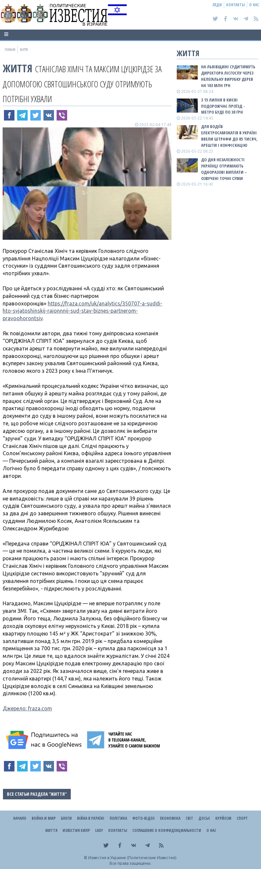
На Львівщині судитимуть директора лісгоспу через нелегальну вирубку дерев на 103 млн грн (228, 76)
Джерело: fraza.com (27, 708)
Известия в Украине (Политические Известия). (132, 858)
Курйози (223, 818)
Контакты (235, 5)
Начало (19, 818)
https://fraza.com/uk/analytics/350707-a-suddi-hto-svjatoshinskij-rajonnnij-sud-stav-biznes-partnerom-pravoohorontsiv (82, 311)
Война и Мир (44, 818)
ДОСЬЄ (204, 818)
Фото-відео (143, 818)
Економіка (170, 818)
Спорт (242, 818)
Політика (118, 818)
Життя (17, 68)
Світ (189, 818)
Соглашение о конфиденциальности (166, 830)
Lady (99, 830)
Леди (217, 5)
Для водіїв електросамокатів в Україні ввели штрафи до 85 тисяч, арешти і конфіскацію (229, 135)
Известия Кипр (76, 830)
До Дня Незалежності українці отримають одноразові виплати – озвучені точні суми (224, 169)
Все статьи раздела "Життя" (37, 794)
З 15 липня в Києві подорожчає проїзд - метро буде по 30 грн (223, 106)
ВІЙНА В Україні (90, 818)
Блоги (66, 818)
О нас (254, 5)
